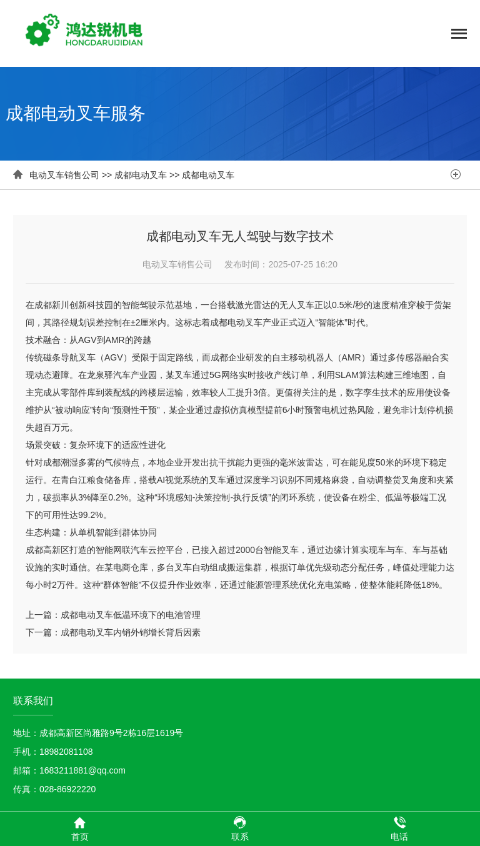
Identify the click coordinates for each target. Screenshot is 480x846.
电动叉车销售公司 (64, 175)
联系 (240, 828)
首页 (80, 828)
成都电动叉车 (140, 175)
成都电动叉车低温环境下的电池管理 (131, 615)
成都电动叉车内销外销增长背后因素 (131, 632)
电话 (399, 828)
